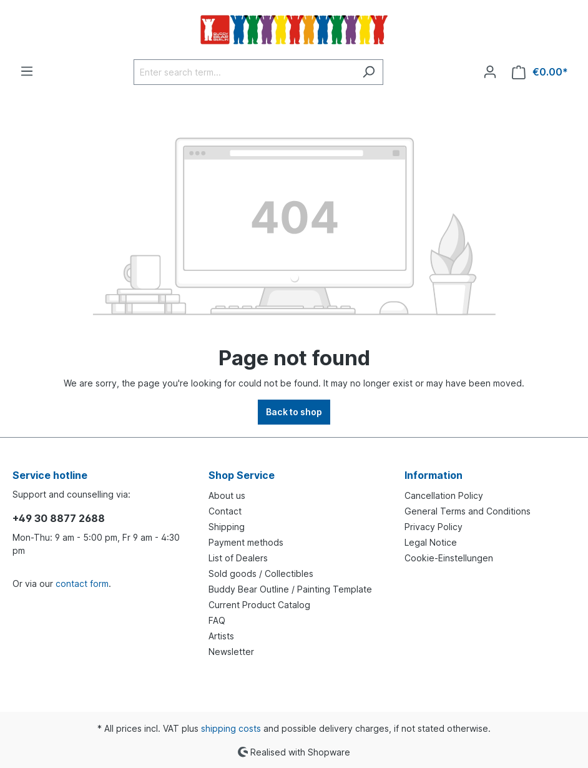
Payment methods (245, 542)
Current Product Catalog (259, 604)
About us (226, 495)
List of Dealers (238, 558)
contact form (82, 583)
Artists (221, 636)
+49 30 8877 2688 (58, 518)
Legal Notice (430, 542)
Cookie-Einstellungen (448, 558)
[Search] (368, 72)
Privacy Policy (433, 526)
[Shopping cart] (540, 72)
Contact (225, 511)
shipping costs (231, 728)
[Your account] (490, 72)
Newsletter (231, 651)
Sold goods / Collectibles (260, 573)
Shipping (226, 526)
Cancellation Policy (443, 495)
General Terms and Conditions (467, 511)
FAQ (216, 620)
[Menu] (26, 71)
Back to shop (294, 411)
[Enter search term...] (244, 72)
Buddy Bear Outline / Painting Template (290, 589)
